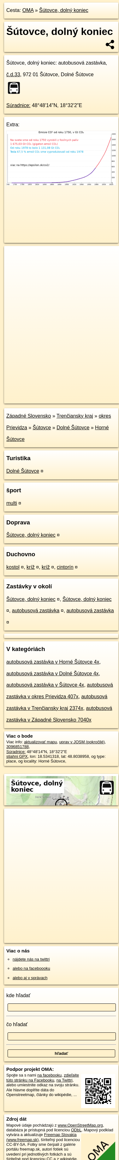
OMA (28, 10)
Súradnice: (18, 105)
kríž (31, 567)
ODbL (76, 1130)
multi (11, 503)
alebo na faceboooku (31, 968)
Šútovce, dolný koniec (63, 10)
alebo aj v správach (30, 977)
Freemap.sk (83, 393)
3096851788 (17, 746)
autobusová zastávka (35, 610)
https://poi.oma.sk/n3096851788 (32, 398)
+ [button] (15, 256)
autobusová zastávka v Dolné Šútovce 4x (52, 673)
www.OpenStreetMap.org (80, 1125)
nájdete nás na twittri (31, 959)
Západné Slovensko (28, 416)
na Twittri (65, 1080)
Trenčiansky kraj (75, 416)
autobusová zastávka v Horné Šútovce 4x (52, 662)
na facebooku (49, 1075)
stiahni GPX (17, 756)
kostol (13, 567)
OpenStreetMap (50, 393)
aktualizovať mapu (40, 742)
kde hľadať (18, 995)
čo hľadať (17, 1024)
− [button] (15, 266)
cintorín (65, 567)
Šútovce (42, 427)
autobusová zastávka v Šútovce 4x (45, 685)
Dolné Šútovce (73, 427)
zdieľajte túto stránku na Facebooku (42, 1077)
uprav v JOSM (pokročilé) (81, 742)
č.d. (13, 74)
